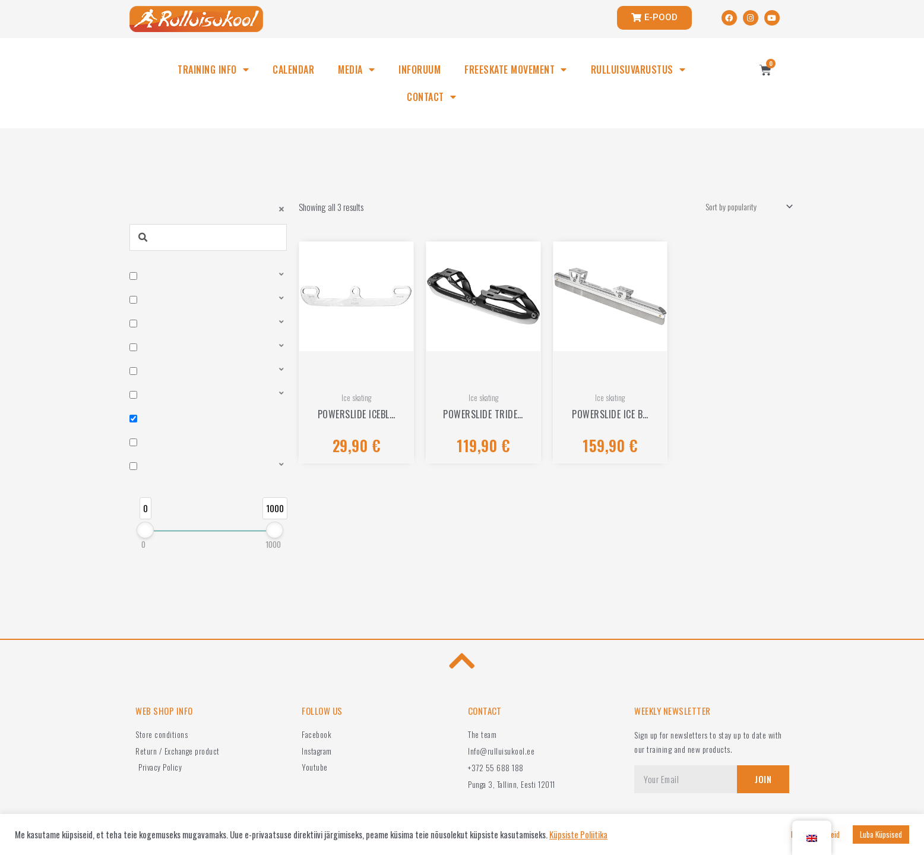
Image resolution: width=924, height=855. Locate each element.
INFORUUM (419, 69)
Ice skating (157, 428)
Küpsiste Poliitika (578, 834)
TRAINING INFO (213, 69)
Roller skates (160, 276)
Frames (151, 478)
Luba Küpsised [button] (881, 834)
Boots (149, 302)
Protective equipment (174, 377)
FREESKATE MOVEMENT (515, 69)
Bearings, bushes (167, 352)
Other (148, 453)
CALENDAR (293, 69)
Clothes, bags (161, 402)
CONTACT (431, 97)
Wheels (151, 327)
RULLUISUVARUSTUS (638, 69)
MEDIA (356, 69)
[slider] (145, 567)
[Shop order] (743, 207)
